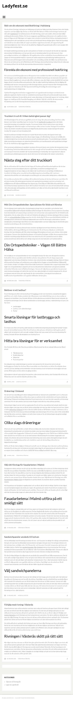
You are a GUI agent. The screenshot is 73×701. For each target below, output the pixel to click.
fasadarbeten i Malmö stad (13, 479)
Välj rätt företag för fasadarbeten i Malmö (24, 464)
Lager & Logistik (21, 195)
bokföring (14, 34)
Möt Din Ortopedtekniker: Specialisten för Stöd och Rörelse (33, 204)
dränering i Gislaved (16, 409)
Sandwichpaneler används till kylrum (21, 537)
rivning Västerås (9, 615)
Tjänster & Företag (25, 106)
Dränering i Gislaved (14, 391)
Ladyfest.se (15, 6)
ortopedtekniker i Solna (17, 217)
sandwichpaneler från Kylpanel (32, 547)
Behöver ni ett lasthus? (15, 290)
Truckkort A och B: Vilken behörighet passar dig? (27, 116)
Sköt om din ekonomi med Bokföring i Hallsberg (27, 25)
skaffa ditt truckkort (45, 122)
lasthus (35, 294)
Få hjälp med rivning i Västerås (18, 604)
